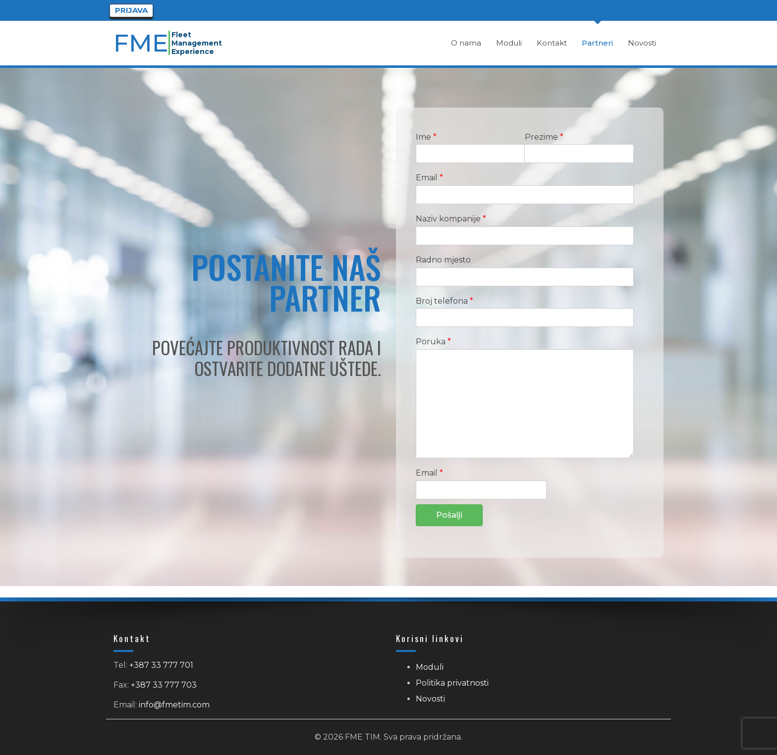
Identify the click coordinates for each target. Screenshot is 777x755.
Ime (426, 137)
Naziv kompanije (451, 218)
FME (141, 43)
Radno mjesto (443, 260)
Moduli (430, 667)
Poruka (433, 341)
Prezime (544, 137)
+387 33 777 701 (161, 665)
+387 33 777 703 (164, 685)
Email (429, 177)
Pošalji (449, 515)
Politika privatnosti (452, 683)
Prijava (131, 10)
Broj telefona (444, 301)
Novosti (430, 698)
